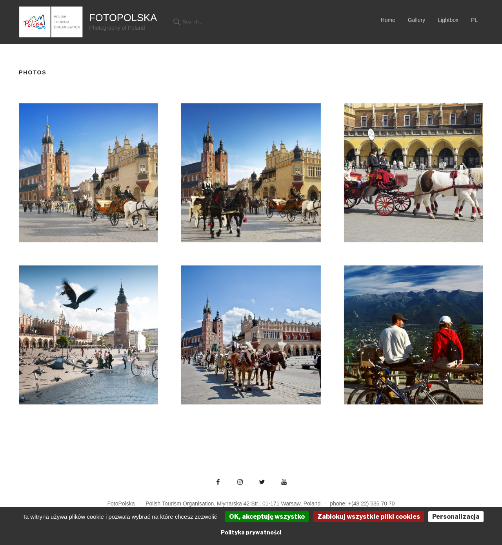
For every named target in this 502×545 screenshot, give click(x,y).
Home (388, 20)
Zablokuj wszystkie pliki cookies (368, 516)
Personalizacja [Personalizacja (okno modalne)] (456, 516)
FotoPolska (123, 17)
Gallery (416, 20)
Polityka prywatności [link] (251, 532)
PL (474, 20)
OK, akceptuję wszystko (267, 516)
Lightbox (448, 20)
